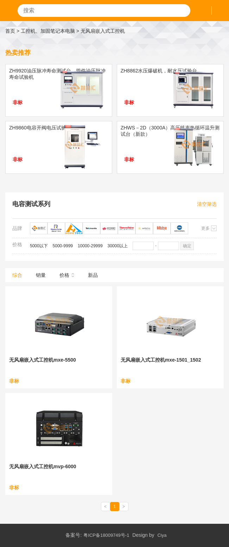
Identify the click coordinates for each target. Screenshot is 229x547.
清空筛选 (207, 204)
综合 (17, 275)
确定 (187, 245)
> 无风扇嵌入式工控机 (100, 31)
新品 (93, 275)
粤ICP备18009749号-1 (106, 535)
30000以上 (118, 245)
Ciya (161, 535)
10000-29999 (90, 245)
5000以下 (39, 245)
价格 (64, 275)
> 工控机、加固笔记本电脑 (46, 31)
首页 (10, 31)
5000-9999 (63, 245)
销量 (41, 275)
